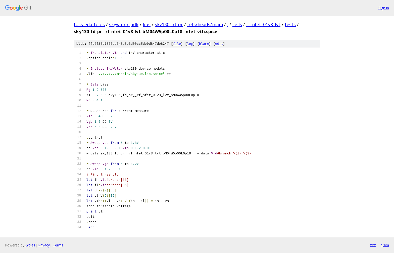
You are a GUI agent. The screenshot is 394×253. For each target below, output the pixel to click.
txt (373, 245)
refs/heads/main (205, 24)
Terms (58, 245)
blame (204, 43)
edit (219, 43)
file (177, 43)
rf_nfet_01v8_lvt (263, 24)
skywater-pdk (123, 24)
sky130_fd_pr (169, 24)
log (190, 43)
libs (147, 24)
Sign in (383, 8)
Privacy (44, 245)
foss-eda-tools (89, 24)
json (385, 245)
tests (290, 24)
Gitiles (30, 245)
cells (237, 24)
